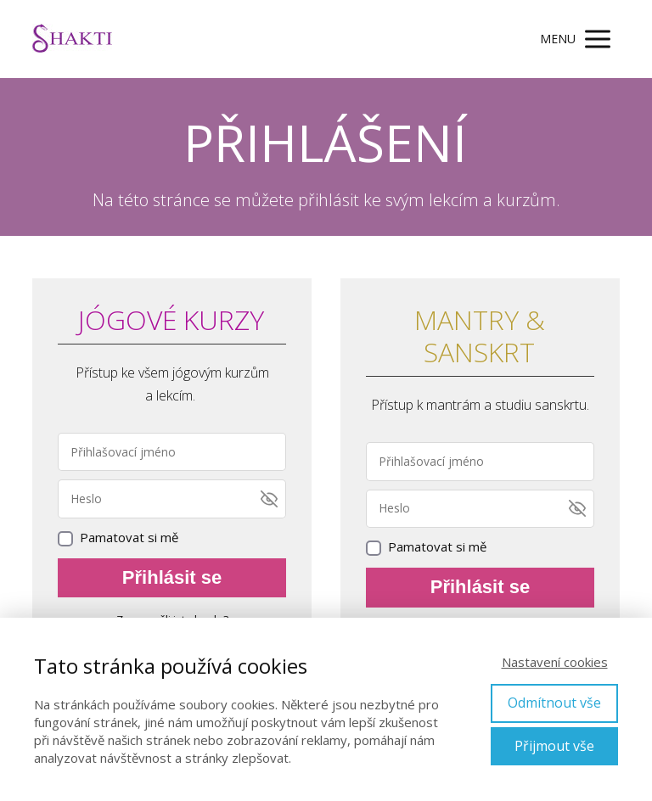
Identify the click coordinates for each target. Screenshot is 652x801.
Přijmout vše (554, 746)
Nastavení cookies (555, 661)
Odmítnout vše (554, 702)
